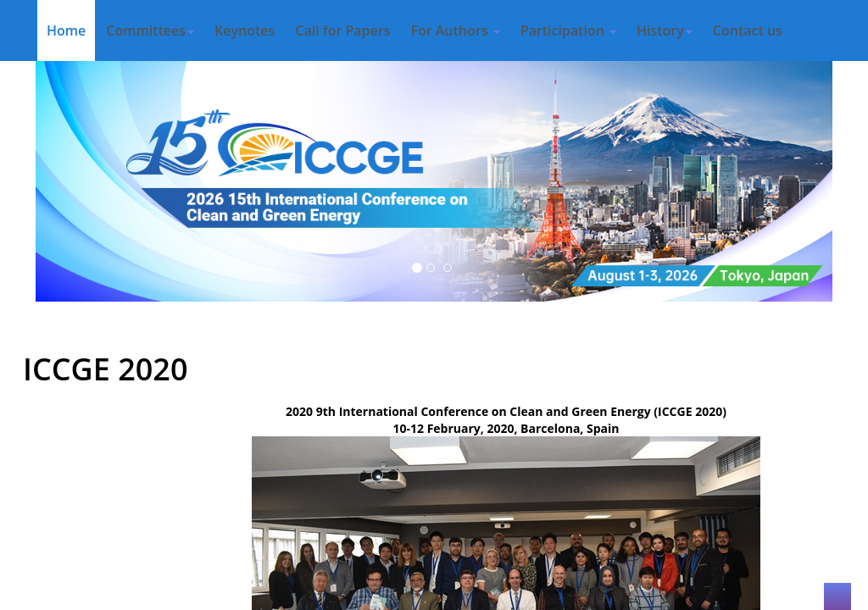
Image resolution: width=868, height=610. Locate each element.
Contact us (747, 30)
